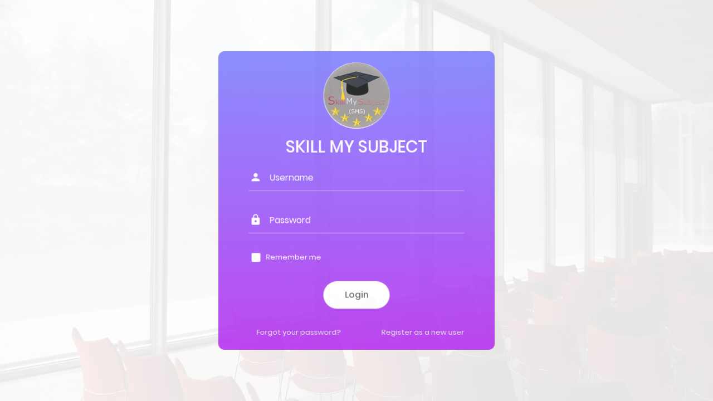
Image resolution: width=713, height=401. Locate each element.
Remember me (293, 257)
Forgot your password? (299, 331)
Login (356, 294)
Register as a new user (422, 331)
